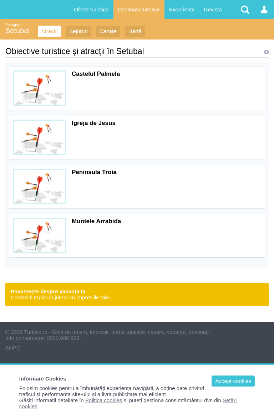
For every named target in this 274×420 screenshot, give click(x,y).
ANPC (12, 348)
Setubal (17, 31)
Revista (213, 9)
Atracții (49, 31)
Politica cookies (103, 400)
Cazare (108, 31)
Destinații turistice (139, 9)
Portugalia (13, 25)
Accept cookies (233, 381)
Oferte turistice (91, 9)
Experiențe (182, 9)
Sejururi (78, 31)
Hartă (135, 31)
